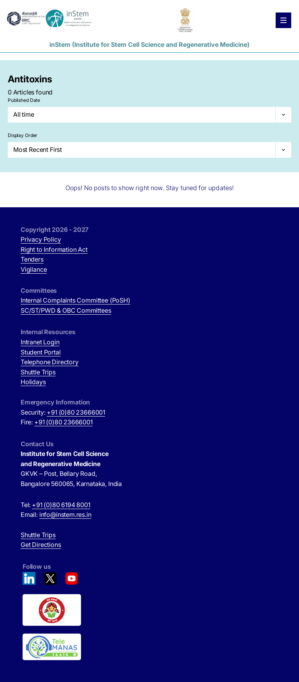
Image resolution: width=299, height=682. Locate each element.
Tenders (32, 259)
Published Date (24, 100)
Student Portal (41, 352)
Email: (56, 514)
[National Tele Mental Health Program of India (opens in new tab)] (150, 647)
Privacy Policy (41, 239)
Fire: (57, 422)
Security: (63, 412)
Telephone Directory (50, 362)
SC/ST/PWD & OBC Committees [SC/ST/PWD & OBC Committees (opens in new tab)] (66, 310)
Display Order (22, 135)
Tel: (55, 505)
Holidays (33, 382)
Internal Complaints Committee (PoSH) (75, 300)
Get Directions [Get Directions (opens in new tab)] (41, 544)
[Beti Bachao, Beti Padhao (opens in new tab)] (150, 610)
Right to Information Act (54, 249)
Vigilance (34, 269)
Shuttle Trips (38, 372)
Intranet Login (40, 342)
